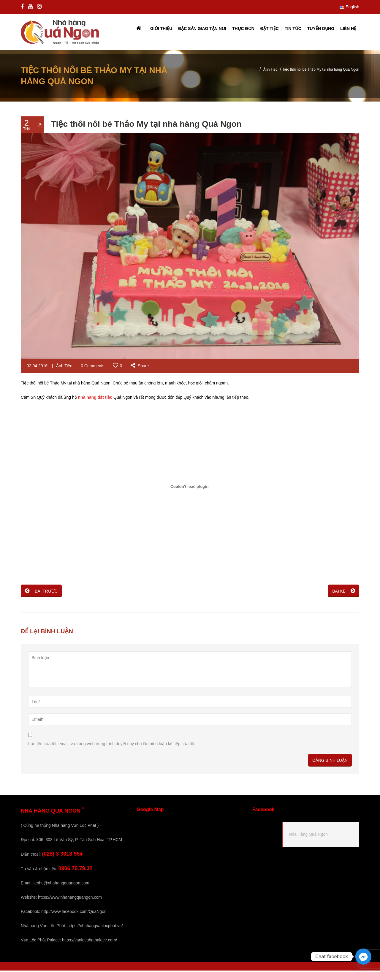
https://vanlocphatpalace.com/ (89, 941)
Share (140, 367)
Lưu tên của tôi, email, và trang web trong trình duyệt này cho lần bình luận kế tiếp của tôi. (111, 745)
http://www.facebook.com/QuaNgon (73, 913)
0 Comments (92, 367)
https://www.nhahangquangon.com (70, 898)
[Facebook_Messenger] (363, 957)
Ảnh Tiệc (270, 71)
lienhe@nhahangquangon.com (61, 884)
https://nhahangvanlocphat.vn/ (95, 927)
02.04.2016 (37, 367)
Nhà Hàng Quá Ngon (308, 835)
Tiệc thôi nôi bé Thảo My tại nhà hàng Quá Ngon (146, 125)
